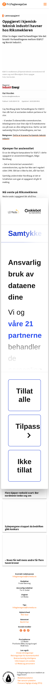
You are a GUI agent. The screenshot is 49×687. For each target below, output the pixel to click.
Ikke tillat (24, 465)
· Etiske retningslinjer (24, 653)
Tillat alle (24, 395)
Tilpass (28, 430)
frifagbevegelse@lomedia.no (24, 576)
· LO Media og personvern (24, 663)
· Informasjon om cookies (24, 661)
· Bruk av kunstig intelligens (24, 658)
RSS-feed (24, 614)
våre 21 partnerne (24, 329)
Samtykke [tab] (25, 233)
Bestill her (24, 622)
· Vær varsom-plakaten (26, 680)
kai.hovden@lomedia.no (11, 96)
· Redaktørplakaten (25, 678)
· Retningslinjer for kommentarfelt (24, 655)
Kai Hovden (8, 93)
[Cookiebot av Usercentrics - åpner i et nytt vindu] (31, 211)
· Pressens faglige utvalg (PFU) (29, 683)
